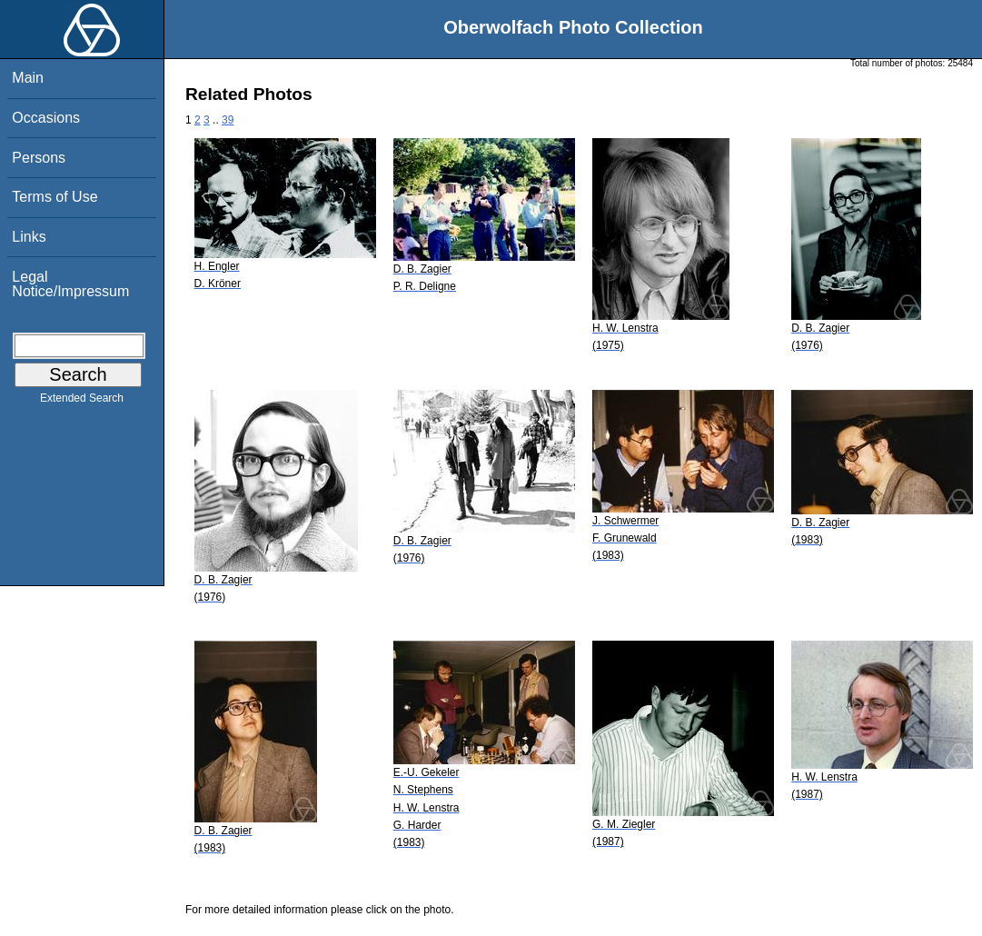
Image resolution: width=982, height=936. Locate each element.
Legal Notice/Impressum (70, 284)
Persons (38, 157)
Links (28, 236)
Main (28, 77)
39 (227, 120)
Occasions (46, 117)
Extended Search (82, 401)
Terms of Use (54, 196)
